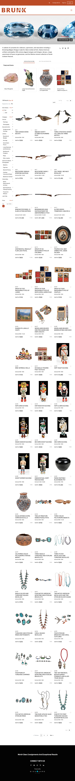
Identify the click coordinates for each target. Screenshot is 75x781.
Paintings (5, 122)
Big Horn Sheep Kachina (43, 442)
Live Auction (7, 34)
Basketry (5, 165)
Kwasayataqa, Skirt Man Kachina (42, 479)
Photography (6, 124)
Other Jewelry (6, 158)
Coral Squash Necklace (40, 634)
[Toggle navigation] (71, 10)
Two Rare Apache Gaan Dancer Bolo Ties (43, 715)
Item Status (5, 107)
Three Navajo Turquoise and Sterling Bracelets (43, 555)
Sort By (60, 100)
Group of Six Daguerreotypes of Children (42, 250)
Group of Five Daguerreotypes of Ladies (22, 290)
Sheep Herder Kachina (23, 478)
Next (51, 735)
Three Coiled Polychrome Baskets (61, 517)
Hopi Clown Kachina (61, 406)
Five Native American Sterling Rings (22, 715)
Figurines (5, 167)
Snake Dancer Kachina (23, 442)
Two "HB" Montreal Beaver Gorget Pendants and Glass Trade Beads (61, 675)
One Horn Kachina (60, 442)
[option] (11, 79)
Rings (4, 155)
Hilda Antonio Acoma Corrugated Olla (45, 89)
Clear (10, 107)
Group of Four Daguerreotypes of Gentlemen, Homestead (63, 89)
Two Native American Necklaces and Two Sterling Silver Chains (62, 595)
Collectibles (5, 179)
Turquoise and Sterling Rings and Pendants (23, 634)
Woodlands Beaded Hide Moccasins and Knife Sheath (42, 330)
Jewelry (4, 133)
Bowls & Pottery (7, 170)
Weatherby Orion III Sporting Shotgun (22, 172)
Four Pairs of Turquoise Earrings (22, 673)
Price (3, 200)
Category (4, 117)
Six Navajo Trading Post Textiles (41, 368)
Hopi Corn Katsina (21, 406)
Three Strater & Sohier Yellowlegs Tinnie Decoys (62, 133)
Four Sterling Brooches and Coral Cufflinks (61, 634)
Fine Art (4, 119)
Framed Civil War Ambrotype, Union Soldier (60, 250)
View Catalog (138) (63, 39)
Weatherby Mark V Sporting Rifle (41, 172)
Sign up (64, 2)
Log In (69, 2)
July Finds (4, 196)
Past (7, 110)
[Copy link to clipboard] (60, 48)
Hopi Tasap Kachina (61, 368)
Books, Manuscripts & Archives (6, 183)
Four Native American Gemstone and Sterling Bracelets (43, 595)
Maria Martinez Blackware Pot (59, 479)
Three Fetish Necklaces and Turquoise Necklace (61, 555)
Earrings (5, 140)
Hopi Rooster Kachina (42, 406)
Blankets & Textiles (7, 176)
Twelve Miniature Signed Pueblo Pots (42, 517)
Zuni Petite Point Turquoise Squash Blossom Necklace (61, 715)
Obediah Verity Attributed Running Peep (42, 133)
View (68, 100)
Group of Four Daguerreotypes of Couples (61, 290)
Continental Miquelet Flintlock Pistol (23, 250)
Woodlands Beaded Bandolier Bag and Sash (62, 329)
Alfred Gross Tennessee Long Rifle (62, 210)
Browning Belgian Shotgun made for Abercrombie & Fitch (42, 211)
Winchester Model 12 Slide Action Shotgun (23, 210)
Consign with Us (56, 2)
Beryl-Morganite (9, 88)
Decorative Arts (6, 127)
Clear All (10, 100)
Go (3, 206)
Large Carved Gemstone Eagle (28, 89)
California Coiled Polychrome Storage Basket (22, 555)
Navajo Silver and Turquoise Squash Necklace (21, 595)
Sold (8, 112)
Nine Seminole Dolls (22, 368)
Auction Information (45, 61)
